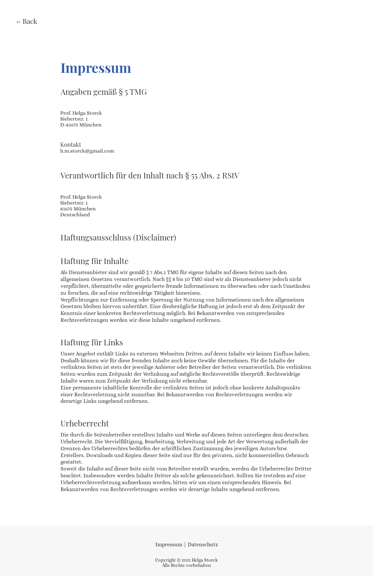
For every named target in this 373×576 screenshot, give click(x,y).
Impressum (168, 544)
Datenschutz (203, 544)
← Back (26, 20)
